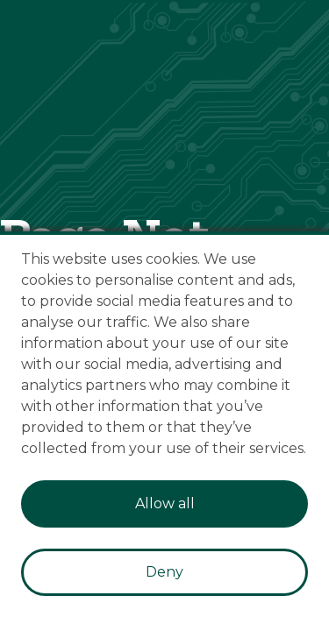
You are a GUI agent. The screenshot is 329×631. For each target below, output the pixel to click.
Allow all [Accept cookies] (165, 503)
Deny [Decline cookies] (164, 572)
